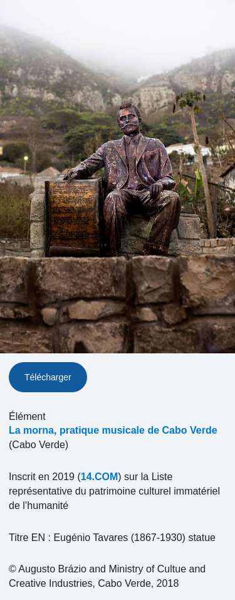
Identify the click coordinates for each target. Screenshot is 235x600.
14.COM (99, 476)
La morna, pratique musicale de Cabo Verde (113, 430)
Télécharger (47, 377)
